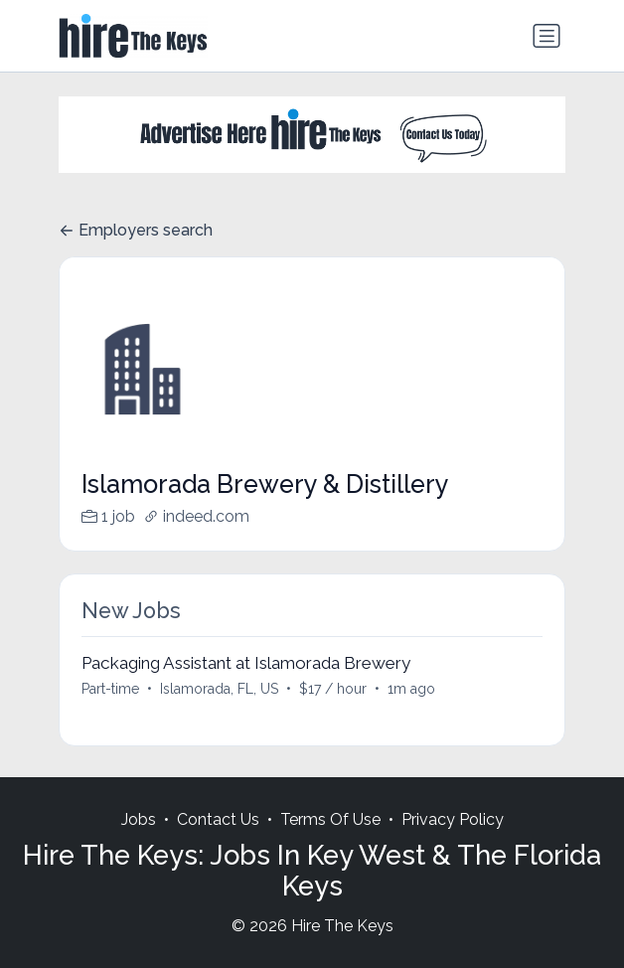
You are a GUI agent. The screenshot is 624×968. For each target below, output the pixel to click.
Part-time (110, 689)
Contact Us (218, 819)
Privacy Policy (452, 819)
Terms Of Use (330, 819)
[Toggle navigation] (546, 36)
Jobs (138, 819)
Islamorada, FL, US (219, 689)
